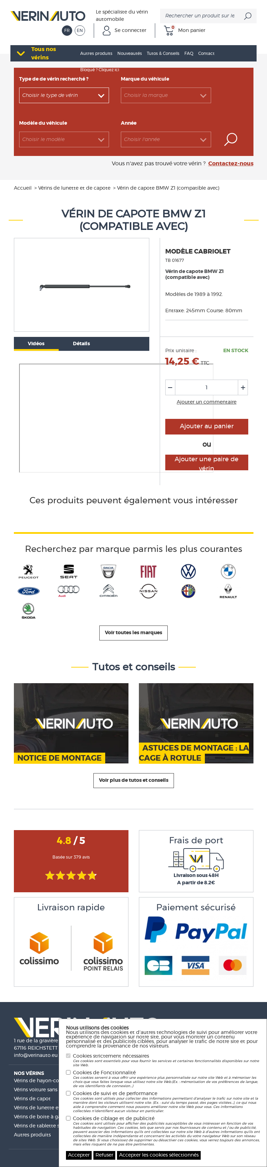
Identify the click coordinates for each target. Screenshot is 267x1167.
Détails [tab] (81, 343)
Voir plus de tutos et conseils (133, 780)
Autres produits (32, 1135)
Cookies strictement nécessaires (166, 1060)
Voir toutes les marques (133, 632)
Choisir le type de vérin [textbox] (50, 95)
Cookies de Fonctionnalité (166, 1079)
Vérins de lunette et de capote (50, 1108)
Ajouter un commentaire (206, 402)
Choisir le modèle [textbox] (43, 139)
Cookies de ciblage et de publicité (166, 1131)
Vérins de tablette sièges (43, 1126)
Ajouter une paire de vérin (207, 463)
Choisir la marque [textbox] (146, 95)
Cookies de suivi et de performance (166, 1102)
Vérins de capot (32, 1098)
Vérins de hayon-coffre (40, 1080)
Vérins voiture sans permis (44, 1089)
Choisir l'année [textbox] (142, 139)
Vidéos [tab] (36, 343)
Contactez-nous (230, 163)
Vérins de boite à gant (40, 1117)
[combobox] (64, 95)
